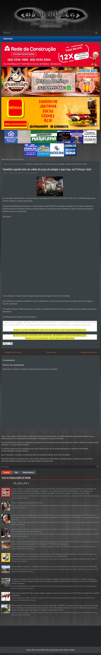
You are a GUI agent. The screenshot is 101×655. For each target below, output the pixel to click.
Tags (16, 472)
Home (6, 164)
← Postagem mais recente (12, 352)
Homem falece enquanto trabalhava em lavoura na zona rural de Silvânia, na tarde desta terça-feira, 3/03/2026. (54, 566)
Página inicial (8, 38)
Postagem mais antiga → (89, 352)
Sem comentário (31, 173)
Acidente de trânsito (16, 164)
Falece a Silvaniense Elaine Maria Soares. (27, 503)
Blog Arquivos (28, 472)
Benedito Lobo (57, 650)
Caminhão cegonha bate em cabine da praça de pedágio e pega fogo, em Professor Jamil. (47, 169)
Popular (6, 472)
